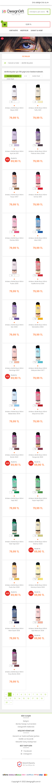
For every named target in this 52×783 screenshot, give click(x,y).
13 (15, 698)
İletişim (26, 721)
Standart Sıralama (13, 76)
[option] (26, 44)
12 (10, 698)
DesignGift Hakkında (26, 727)
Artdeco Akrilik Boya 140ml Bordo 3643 (14, 456)
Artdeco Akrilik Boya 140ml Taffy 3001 (38, 109)
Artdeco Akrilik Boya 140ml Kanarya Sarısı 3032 (38, 586)
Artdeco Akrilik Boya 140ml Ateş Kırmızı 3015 (38, 413)
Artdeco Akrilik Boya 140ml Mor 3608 (14, 326)
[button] (26, 56)
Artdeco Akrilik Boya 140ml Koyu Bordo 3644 (14, 673)
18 (37, 698)
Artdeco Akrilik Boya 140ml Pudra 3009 (14, 282)
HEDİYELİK (24, 30)
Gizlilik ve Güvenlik (26, 739)
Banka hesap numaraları (26, 724)
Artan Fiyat (10, 79)
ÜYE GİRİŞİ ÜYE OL (40, 2)
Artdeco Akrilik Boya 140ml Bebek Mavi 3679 (14, 413)
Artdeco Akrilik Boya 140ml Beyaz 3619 (14, 109)
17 (32, 698)
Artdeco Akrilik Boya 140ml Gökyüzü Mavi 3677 (38, 369)
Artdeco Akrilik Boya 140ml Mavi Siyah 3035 (14, 629)
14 (19, 698)
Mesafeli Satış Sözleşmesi (26, 742)
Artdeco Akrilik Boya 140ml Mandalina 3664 (38, 326)
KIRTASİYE (13, 30)
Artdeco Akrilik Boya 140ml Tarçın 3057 (14, 196)
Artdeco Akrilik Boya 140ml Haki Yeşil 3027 (14, 543)
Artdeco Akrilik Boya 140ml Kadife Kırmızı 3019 (38, 282)
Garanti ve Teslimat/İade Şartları (26, 736)
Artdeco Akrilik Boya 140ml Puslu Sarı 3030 (14, 586)
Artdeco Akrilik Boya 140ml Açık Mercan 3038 (38, 629)
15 (24, 698)
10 (45, 694)
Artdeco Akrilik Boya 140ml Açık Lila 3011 (14, 152)
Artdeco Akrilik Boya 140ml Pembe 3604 (14, 239)
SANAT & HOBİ (37, 30)
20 (7, 702)
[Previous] (6, 694)
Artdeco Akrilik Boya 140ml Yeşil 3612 (14, 499)
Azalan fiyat (36, 76)
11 (6, 698)
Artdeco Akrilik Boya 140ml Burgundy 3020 (38, 456)
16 (28, 698)
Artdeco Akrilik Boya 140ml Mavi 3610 (38, 239)
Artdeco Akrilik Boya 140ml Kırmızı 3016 (38, 196)
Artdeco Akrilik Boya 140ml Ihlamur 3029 (38, 543)
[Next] (11, 702)
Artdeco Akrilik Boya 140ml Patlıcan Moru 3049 (38, 152)
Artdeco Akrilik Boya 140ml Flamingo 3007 (14, 369)
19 (42, 698)
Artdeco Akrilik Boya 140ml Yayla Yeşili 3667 (38, 499)
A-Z (25, 76)
